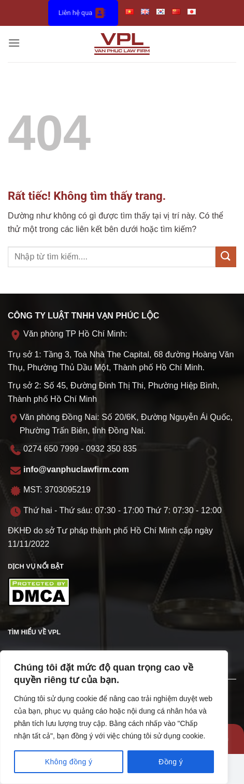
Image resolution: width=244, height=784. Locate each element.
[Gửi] (226, 256)
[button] (14, 43)
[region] (114, 717)
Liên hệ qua (83, 13)
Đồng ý (171, 762)
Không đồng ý (69, 762)
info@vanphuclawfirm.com (76, 469)
